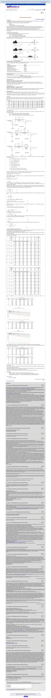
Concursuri (13, 695)
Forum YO (21, 695)
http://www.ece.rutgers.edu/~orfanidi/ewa (34, 423)
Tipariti (42, 9)
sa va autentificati (11, 690)
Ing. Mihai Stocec (39, 19)
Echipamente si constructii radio (13, 9)
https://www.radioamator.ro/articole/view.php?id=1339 (13, 393)
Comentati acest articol (38, 9)
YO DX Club (36, 4)
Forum (32, 4)
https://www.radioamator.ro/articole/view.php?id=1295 (28, 388)
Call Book (40, 4)
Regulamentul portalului (35, 695)
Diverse (31, 695)
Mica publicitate (28, 4)
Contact (40, 695)
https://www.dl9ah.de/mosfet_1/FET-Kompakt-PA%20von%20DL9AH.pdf (16, 542)
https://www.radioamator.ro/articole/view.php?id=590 (23, 508)
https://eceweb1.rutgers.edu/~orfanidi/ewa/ (11, 643)
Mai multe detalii (43, 2)
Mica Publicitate (18, 695)
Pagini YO (25, 695)
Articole (7, 9)
